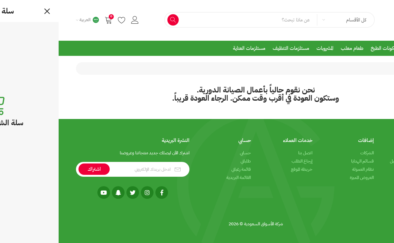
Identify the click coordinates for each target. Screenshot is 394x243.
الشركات (308, 153)
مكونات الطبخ (325, 48)
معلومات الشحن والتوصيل (354, 161)
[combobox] (286, 20)
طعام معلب (293, 48)
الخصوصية (367, 169)
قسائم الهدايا (304, 161)
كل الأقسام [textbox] (297, 19)
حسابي (186, 153)
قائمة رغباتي (182, 169)
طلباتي (187, 161)
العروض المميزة (303, 178)
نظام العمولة (304, 169)
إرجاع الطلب (243, 161)
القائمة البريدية (180, 178)
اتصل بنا (247, 153)
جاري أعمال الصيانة (351, 68)
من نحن (370, 153)
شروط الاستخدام (363, 178)
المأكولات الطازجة (361, 48)
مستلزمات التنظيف (232, 48)
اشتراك (35, 169)
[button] (76, 19)
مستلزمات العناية (190, 48)
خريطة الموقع (243, 169)
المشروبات (266, 48)
